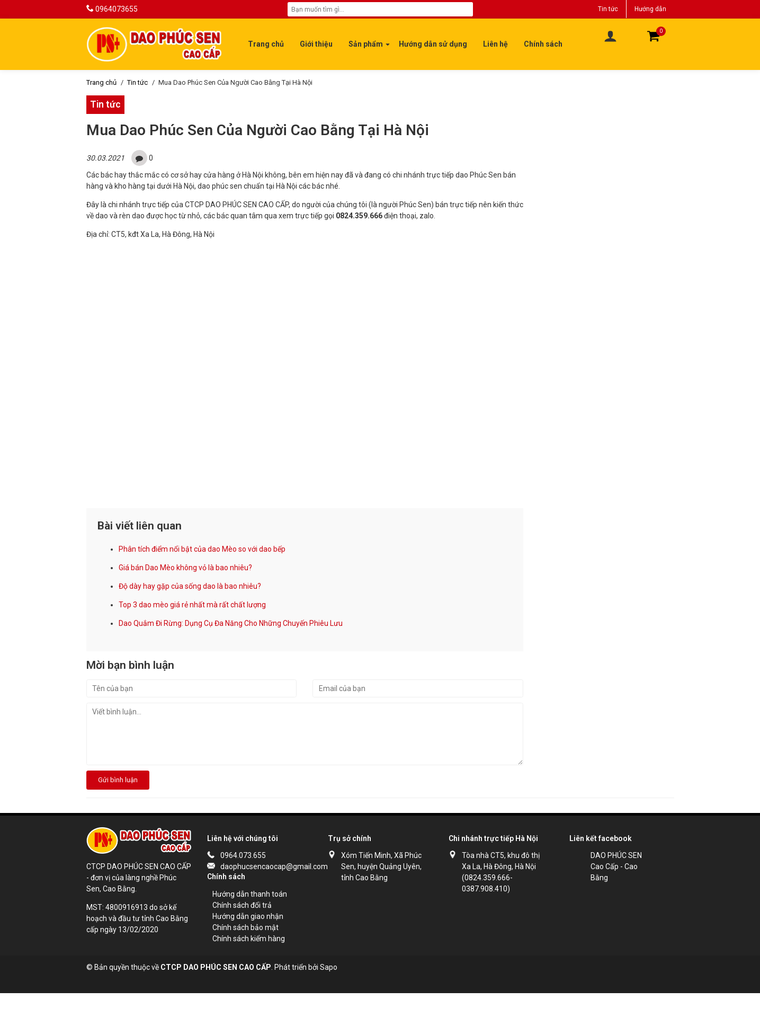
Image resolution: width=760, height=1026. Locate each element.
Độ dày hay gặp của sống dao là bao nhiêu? (190, 586)
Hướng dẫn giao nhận (247, 916)
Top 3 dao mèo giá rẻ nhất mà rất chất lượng (192, 604)
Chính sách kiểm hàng (248, 938)
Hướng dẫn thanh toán (249, 894)
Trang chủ (266, 44)
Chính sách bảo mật (245, 927)
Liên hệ (495, 44)
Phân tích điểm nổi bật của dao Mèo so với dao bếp (202, 549)
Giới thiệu (316, 44)
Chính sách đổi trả (242, 905)
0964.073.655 (243, 855)
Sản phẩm (365, 44)
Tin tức (608, 9)
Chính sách (543, 44)
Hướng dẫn (650, 9)
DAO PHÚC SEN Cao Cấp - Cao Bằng (616, 866)
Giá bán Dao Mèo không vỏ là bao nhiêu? (185, 567)
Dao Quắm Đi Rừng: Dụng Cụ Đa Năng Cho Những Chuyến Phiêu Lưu (231, 623)
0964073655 (116, 9)
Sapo (328, 967)
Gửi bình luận (118, 780)
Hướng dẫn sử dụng (433, 44)
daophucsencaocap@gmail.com (263, 866)
